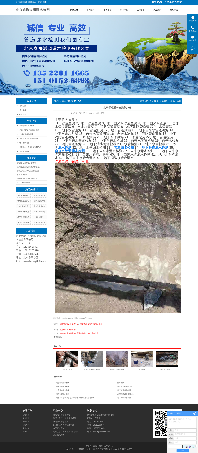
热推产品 (70, 449)
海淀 (119, 449)
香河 (106, 449)
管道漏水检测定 (23, 212)
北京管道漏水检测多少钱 (69, 324)
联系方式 (174, 10)
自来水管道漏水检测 (26, 126)
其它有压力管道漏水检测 (28, 139)
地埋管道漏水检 (23, 201)
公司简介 (91, 10)
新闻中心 (124, 10)
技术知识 (22, 114)
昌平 (130, 449)
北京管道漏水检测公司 (68, 330)
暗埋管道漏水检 (39, 222)
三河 (102, 449)
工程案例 (141, 10)
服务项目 (107, 10)
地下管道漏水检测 (62, 386)
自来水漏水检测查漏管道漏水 (28, 179)
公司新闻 (22, 106)
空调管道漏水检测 (26, 134)
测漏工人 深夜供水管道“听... (27, 163)
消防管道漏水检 (39, 201)
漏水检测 (39, 217)
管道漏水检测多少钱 (124, 386)
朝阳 (88, 449)
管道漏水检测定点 (167, 369)
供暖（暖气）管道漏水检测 (29, 130)
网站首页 (74, 10)
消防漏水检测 (22, 175)
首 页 (156, 101)
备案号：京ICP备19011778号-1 (99, 446)
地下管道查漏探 (23, 222)
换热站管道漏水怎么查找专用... (28, 171)
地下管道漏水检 (23, 217)
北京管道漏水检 (39, 195)
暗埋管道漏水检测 (62, 394)
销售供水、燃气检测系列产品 (30, 147)
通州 (111, 449)
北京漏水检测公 (23, 195)
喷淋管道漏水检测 (117, 369)
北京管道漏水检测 (85, 324)
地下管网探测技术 (24, 182)
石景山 (125, 449)
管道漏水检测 (24, 151)
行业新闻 (22, 110)
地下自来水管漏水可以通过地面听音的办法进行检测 (79, 333)
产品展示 (157, 10)
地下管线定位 (24, 143)
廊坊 (97, 449)
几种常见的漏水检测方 (92, 369)
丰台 (115, 449)
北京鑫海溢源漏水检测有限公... (28, 167)
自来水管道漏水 (39, 212)
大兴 (93, 449)
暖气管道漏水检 (39, 206)
